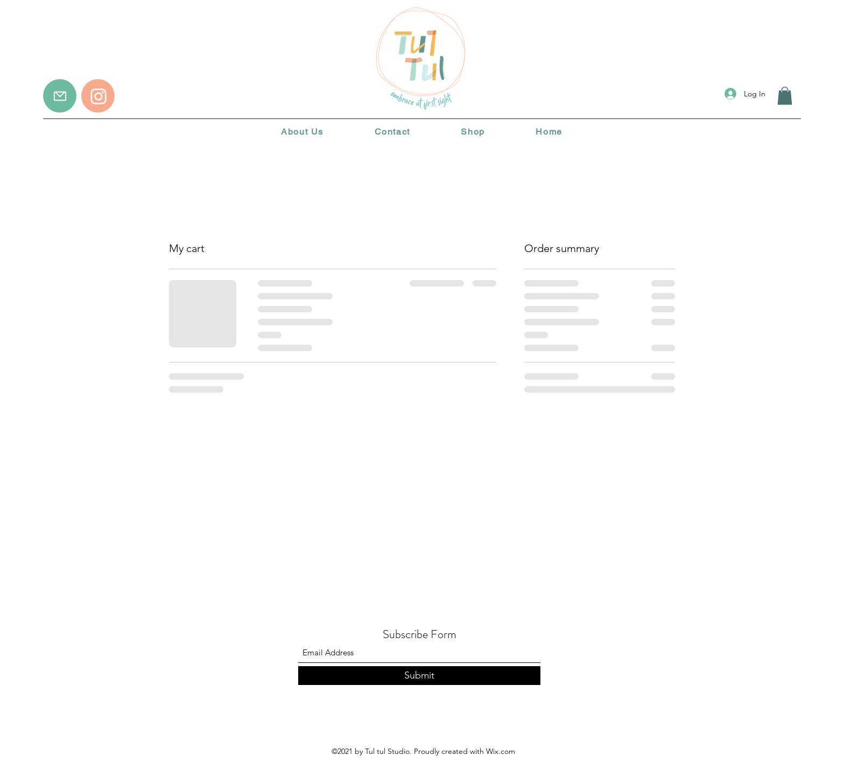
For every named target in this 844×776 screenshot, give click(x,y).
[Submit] (419, 675)
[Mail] (59, 96)
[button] (784, 95)
